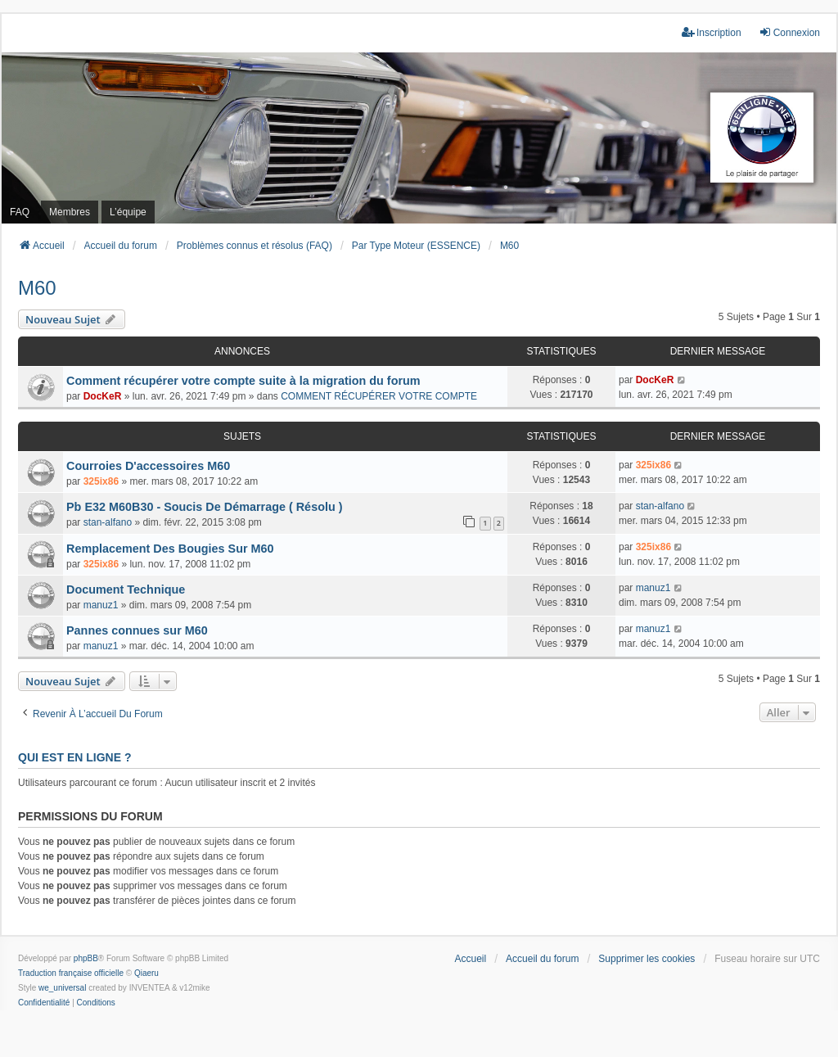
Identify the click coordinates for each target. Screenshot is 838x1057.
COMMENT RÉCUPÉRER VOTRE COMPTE (379, 396)
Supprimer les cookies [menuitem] (646, 958)
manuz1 (101, 605)
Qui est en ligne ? (74, 757)
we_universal (62, 987)
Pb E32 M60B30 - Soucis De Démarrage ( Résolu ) (204, 506)
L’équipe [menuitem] (128, 212)
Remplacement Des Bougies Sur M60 (170, 548)
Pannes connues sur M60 (137, 630)
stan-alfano (107, 522)
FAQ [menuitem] (19, 212)
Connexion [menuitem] (789, 32)
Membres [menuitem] (69, 212)
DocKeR (102, 396)
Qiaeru (146, 973)
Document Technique (125, 589)
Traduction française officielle (71, 973)
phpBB (86, 958)
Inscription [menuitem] (711, 32)
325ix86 (101, 481)
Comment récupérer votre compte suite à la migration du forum (243, 380)
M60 (37, 288)
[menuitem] (44, 1003)
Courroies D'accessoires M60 (148, 465)
